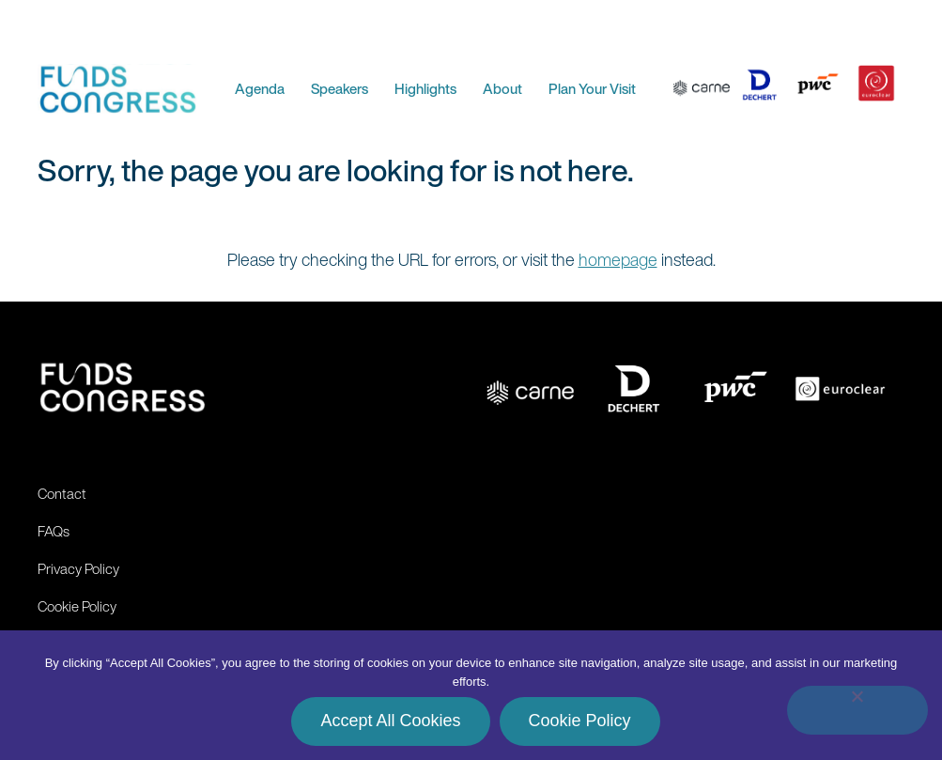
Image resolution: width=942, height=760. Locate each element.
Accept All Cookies (390, 720)
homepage (618, 259)
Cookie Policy (580, 720)
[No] (857, 710)
